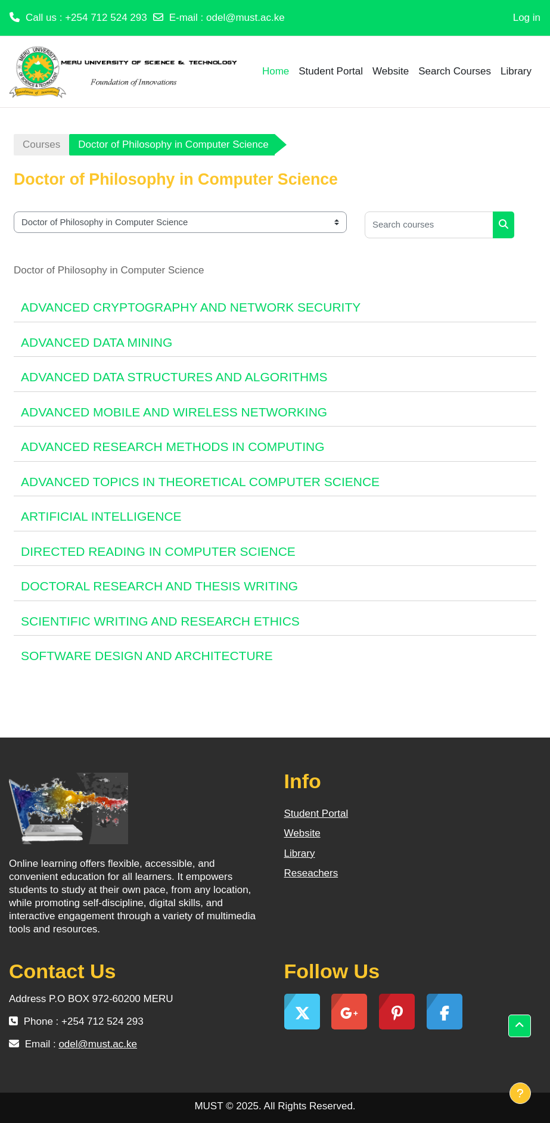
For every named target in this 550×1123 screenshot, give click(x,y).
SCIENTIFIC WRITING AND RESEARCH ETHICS (160, 621)
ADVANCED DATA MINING (96, 342)
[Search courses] (429, 224)
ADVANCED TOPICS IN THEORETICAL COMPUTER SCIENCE (200, 482)
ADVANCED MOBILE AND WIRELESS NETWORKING (174, 412)
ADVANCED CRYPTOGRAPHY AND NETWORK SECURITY (191, 307)
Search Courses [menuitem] (454, 71)
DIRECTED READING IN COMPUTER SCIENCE (158, 551)
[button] (519, 1026)
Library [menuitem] (516, 71)
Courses (41, 144)
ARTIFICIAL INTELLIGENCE (101, 516)
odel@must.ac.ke (245, 17)
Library (299, 853)
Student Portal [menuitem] (331, 71)
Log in (526, 17)
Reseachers (311, 873)
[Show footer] (520, 1093)
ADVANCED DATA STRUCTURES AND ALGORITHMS (174, 377)
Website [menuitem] (390, 71)
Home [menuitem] (275, 71)
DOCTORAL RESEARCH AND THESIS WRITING (159, 586)
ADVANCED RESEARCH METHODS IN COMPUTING (173, 446)
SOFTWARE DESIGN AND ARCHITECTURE (147, 655)
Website (302, 833)
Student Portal (316, 813)
